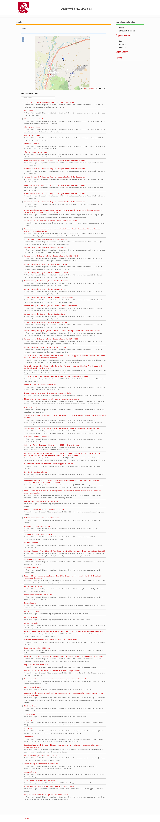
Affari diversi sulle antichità (34, 119)
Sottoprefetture (30, 772)
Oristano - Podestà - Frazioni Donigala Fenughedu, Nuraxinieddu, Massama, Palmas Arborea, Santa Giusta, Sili (64, 551)
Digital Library (122, 51)
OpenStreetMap (89, 88)
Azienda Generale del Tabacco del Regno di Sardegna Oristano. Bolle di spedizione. (54, 160)
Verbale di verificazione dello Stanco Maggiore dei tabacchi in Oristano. (50, 786)
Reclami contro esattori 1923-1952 (37, 648)
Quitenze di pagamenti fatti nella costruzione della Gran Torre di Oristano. (51, 640)
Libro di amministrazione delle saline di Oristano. (42, 501)
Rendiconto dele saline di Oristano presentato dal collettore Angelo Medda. (52, 670)
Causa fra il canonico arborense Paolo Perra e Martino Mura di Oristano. (50, 220)
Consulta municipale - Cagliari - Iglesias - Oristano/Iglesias (45, 289)
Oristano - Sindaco (31, 567)
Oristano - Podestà (31, 543)
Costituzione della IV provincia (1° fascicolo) (40, 385)
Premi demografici (31, 623)
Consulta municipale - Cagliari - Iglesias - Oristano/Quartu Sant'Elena (49, 297)
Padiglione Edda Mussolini (33, 586)
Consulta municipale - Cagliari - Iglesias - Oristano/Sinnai (44, 314)
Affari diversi (28, 110)
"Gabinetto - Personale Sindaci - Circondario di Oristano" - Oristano (49, 102)
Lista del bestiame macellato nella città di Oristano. (43, 518)
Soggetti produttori (124, 35)
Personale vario (30, 603)
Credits (26, 818)
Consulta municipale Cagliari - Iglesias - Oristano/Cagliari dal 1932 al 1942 (51, 256)
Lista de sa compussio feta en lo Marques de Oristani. (44, 509)
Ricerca (119, 57)
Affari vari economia (31, 144)
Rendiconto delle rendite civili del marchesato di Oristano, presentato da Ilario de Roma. (56, 679)
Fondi (121, 28)
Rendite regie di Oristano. (33, 687)
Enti (120, 41)
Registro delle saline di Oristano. (36, 664)
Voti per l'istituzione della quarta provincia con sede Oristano (46, 794)
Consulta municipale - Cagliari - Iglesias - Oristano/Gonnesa (46, 281)
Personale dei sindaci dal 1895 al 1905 (38, 595)
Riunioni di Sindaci (30, 706)
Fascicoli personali (30, 407)
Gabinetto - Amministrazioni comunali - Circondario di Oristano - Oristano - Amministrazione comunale (61, 428)
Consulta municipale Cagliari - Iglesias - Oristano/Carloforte (46, 347)
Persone (122, 47)
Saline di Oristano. (30, 714)
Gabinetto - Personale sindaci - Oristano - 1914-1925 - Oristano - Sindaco (51, 445)
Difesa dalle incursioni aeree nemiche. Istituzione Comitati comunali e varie (51, 399)
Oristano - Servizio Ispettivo (34, 559)
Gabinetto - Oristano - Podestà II (36, 437)
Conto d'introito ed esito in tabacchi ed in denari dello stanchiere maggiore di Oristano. (56, 376)
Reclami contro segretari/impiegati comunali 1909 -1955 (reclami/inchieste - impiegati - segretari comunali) (63, 656)
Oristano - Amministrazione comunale (38, 526)
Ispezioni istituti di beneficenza (35, 472)
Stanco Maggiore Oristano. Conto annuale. (39, 780)
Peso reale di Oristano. (32, 617)
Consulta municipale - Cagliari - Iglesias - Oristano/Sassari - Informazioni (50, 306)
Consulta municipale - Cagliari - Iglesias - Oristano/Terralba (46, 322)
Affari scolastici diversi (32, 127)
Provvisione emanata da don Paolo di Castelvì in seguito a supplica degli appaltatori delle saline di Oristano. (63, 631)
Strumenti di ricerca (127, 31)
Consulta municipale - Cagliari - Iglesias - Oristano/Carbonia (46, 272)
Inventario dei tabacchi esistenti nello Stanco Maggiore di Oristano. (48, 464)
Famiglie (122, 44)
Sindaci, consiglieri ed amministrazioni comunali (41, 764)
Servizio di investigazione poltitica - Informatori (41, 755)
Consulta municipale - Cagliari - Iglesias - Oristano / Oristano (46, 264)
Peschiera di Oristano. (32, 611)
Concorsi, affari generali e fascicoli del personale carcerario (45, 239)
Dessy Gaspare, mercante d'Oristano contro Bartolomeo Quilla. (47, 393)
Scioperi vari (28, 720)
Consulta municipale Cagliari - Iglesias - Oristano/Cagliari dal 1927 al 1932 (51, 339)
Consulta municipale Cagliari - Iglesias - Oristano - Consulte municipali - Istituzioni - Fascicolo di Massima (62, 330)
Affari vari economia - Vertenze (35, 152)
